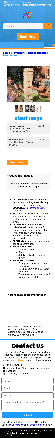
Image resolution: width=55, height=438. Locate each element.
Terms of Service (37, 424)
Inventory (19, 52)
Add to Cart (17, 162)
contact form (17, 360)
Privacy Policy (16, 424)
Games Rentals (37, 52)
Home (6, 52)
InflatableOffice (9, 435)
